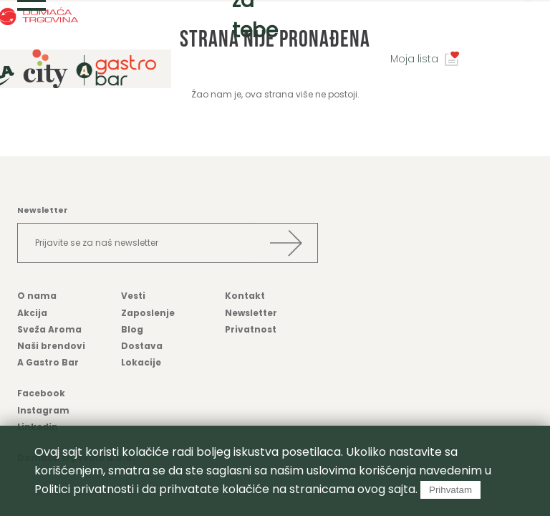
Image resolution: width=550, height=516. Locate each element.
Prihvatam (450, 489)
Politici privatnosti (84, 489)
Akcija (32, 313)
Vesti (133, 296)
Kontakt (245, 296)
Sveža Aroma (49, 329)
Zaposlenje (148, 313)
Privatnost (250, 329)
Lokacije (141, 362)
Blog (132, 329)
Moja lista (414, 59)
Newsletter (251, 313)
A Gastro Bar (48, 362)
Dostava (142, 346)
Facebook (41, 393)
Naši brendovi (51, 346)
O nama (37, 296)
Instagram (43, 410)
